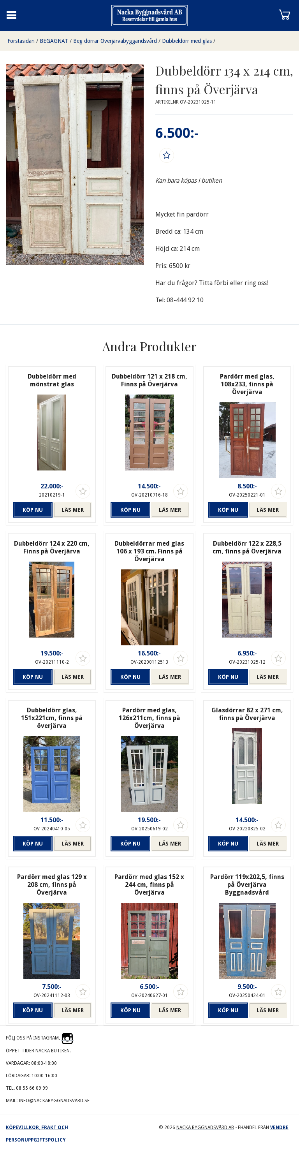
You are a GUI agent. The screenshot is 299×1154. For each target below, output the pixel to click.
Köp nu (33, 510)
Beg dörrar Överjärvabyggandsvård (115, 41)
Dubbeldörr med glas (187, 41)
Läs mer (73, 510)
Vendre (279, 1127)
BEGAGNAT (54, 41)
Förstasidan (21, 41)
